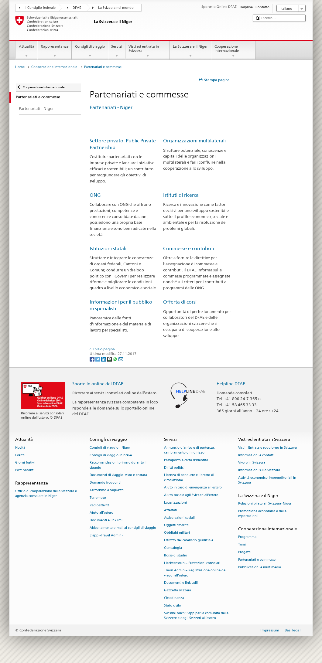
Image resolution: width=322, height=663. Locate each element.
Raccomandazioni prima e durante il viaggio (118, 465)
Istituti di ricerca (181, 195)
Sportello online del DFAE (97, 383)
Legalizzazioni (175, 503)
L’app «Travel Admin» (106, 535)
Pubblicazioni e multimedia (259, 567)
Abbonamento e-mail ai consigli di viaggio (123, 528)
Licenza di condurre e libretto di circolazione (189, 477)
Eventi (20, 455)
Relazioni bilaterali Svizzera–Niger (264, 504)
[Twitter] (98, 358)
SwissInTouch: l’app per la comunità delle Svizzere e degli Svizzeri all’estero (196, 615)
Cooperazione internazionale (233, 51)
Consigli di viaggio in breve (111, 455)
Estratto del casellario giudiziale (188, 540)
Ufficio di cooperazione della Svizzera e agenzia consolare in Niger (46, 493)
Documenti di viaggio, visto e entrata (118, 475)
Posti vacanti (24, 470)
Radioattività (99, 505)
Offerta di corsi (180, 302)
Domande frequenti (105, 483)
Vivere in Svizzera (251, 463)
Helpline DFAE (231, 383)
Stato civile (172, 605)
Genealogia (173, 548)
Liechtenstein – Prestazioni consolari (192, 563)
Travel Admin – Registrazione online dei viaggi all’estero (195, 573)
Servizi (116, 51)
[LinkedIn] (104, 358)
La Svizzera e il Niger (190, 51)
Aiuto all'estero (101, 513)
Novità (20, 448)
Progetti (244, 552)
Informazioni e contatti (256, 455)
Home (20, 67)
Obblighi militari (177, 533)
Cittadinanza (174, 598)
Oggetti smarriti (176, 525)
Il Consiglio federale (40, 8)
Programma (247, 537)
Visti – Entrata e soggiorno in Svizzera (267, 448)
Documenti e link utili (106, 520)
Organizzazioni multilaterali (194, 141)
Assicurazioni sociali (179, 518)
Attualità (26, 51)
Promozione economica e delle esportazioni (262, 513)
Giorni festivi (25, 463)
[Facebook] (92, 358)
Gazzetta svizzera (177, 591)
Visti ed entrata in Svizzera (148, 51)
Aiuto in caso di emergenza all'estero (193, 488)
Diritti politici (174, 468)
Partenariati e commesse (257, 560)
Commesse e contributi (190, 248)
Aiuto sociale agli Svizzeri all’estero (191, 495)
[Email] (120, 358)
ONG (95, 195)
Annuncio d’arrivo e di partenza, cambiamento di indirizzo (189, 450)
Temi (242, 544)
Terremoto (98, 498)
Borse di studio (175, 555)
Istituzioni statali (108, 248)
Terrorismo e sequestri (107, 490)
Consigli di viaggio (90, 51)
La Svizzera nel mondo (116, 8)
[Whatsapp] (115, 358)
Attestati (170, 510)
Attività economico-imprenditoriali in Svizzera (267, 480)
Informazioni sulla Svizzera (259, 470)
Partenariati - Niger (111, 107)
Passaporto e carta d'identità (186, 460)
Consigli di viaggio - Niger (110, 448)
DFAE (77, 8)
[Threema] (110, 358)
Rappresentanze (54, 51)
